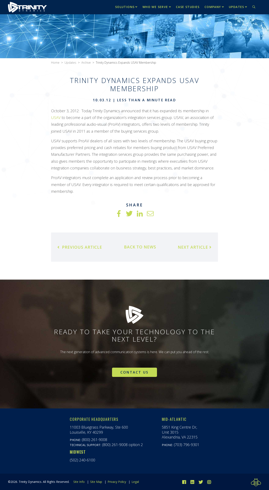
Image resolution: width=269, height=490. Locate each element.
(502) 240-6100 (82, 459)
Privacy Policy (117, 482)
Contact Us (134, 372)
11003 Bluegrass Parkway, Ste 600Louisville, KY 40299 (99, 430)
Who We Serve (155, 7)
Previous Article (79, 247)
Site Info (79, 482)
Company (212, 7)
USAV (56, 117)
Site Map (96, 482)
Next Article (194, 247)
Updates (236, 7)
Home (55, 63)
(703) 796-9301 (186, 444)
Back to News (140, 247)
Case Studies (188, 7)
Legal (135, 482)
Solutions (125, 7)
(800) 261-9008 (94, 439)
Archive (86, 63)
